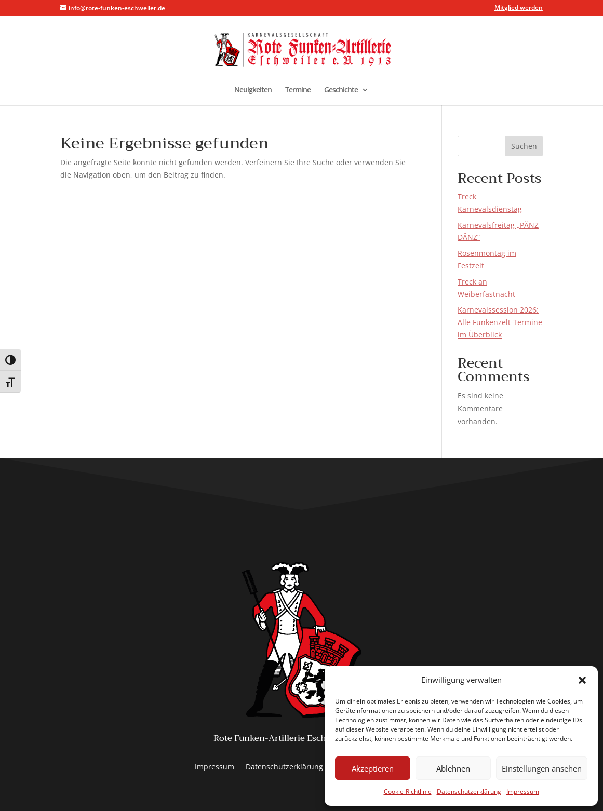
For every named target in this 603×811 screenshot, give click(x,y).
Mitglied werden (518, 8)
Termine (298, 90)
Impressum (522, 791)
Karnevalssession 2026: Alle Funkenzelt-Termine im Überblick (500, 322)
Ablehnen (453, 768)
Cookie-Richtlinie (408, 791)
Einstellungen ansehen (542, 768)
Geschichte (341, 90)
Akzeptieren (373, 768)
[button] (582, 680)
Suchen (524, 146)
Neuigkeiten (253, 90)
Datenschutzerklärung (469, 791)
